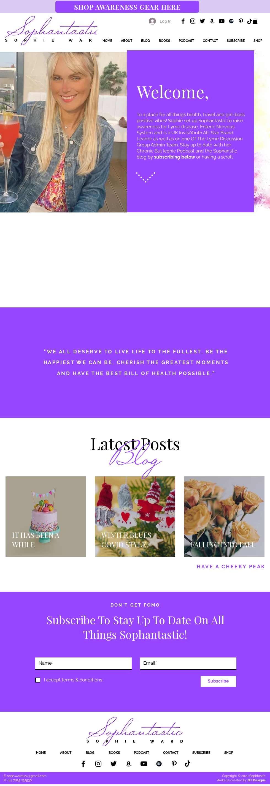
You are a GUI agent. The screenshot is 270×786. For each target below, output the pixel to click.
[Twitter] (202, 21)
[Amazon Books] (212, 21)
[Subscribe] (218, 681)
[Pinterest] (240, 21)
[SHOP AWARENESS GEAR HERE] (127, 7)
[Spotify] (231, 21)
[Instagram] (192, 21)
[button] (255, 21)
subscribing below (174, 157)
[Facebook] (183, 21)
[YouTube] (221, 21)
